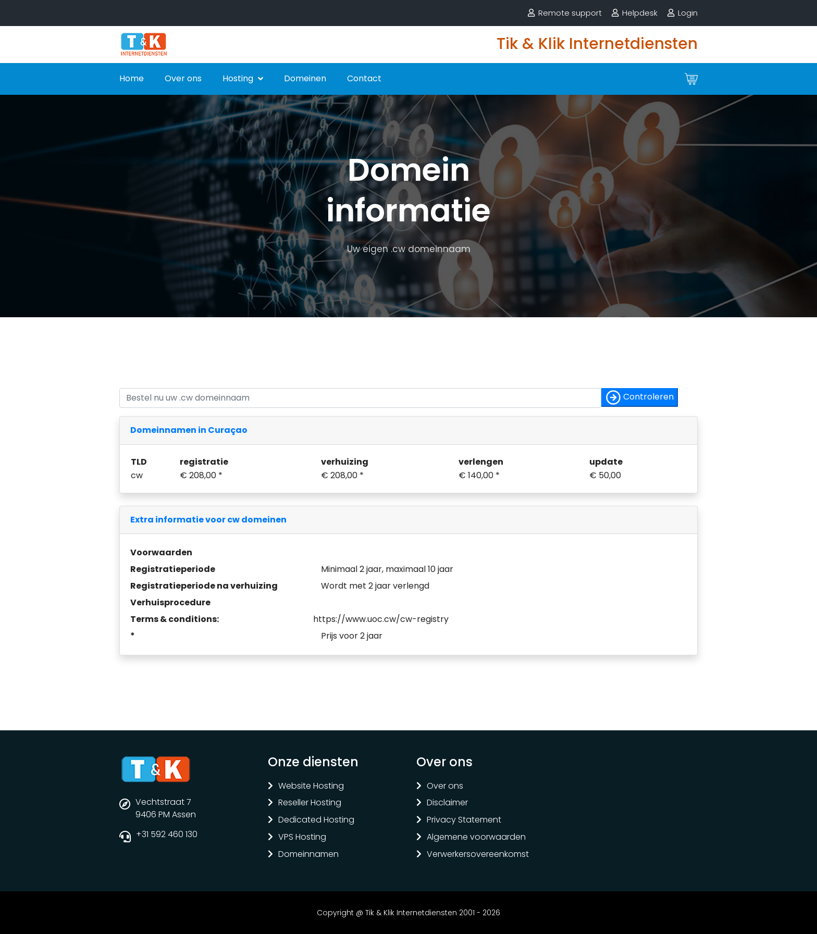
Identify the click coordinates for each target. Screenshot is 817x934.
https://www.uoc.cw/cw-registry (381, 619)
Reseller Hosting (309, 803)
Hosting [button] (238, 78)
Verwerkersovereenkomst (478, 854)
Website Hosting (311, 786)
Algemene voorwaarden (476, 837)
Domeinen (305, 78)
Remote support (570, 12)
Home (131, 78)
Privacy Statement (464, 820)
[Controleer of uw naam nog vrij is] (360, 398)
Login (688, 12)
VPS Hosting (302, 837)
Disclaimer (447, 803)
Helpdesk (640, 12)
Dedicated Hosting (316, 820)
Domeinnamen (308, 854)
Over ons (183, 78)
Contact (364, 78)
